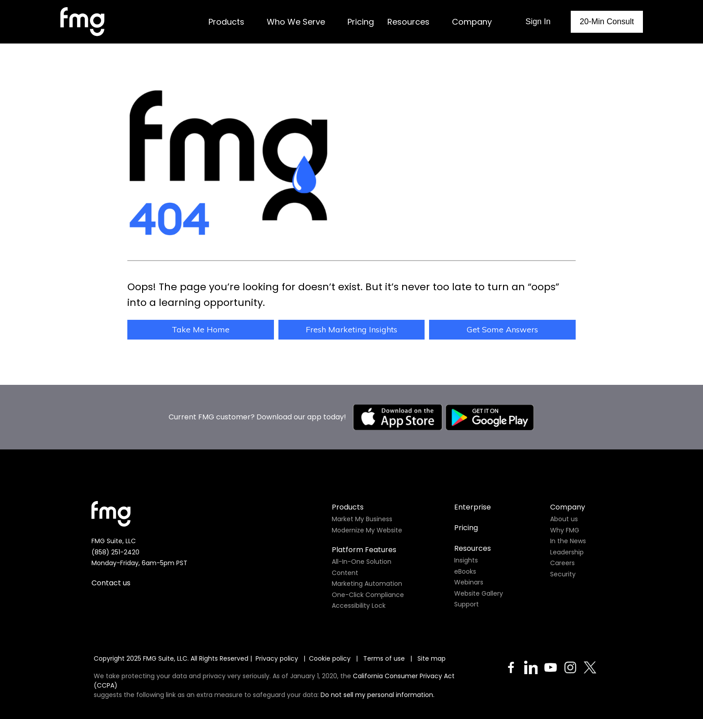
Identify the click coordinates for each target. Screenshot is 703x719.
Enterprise (472, 507)
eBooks (465, 571)
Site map (431, 658)
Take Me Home (201, 329)
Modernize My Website (367, 530)
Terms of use (385, 658)
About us (564, 518)
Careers (562, 562)
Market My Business (362, 518)
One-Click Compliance (368, 594)
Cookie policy (330, 658)
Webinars (468, 582)
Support (466, 604)
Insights (466, 560)
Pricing (466, 528)
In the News (568, 540)
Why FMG (564, 530)
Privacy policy (277, 658)
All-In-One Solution (361, 561)
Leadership (567, 552)
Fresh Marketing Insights (351, 329)
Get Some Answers (502, 329)
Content (345, 572)
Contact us (110, 583)
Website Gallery (478, 593)
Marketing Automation (367, 583)
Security (563, 574)
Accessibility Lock (359, 605)
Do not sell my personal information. (377, 694)
